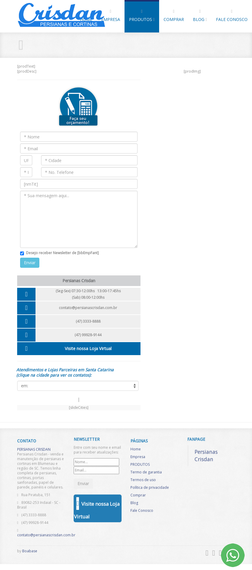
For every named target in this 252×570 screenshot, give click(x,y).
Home (135, 450)
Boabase (29, 550)
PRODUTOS (142, 15)
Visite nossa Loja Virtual (88, 348)
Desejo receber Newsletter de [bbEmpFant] (62, 252)
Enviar (29, 262)
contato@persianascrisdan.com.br (88, 307)
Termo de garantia (146, 473)
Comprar (174, 15)
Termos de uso (143, 481)
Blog (200, 15)
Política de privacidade (149, 489)
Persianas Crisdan (206, 453)
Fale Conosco (232, 15)
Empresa (110, 15)
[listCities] (76, 386)
